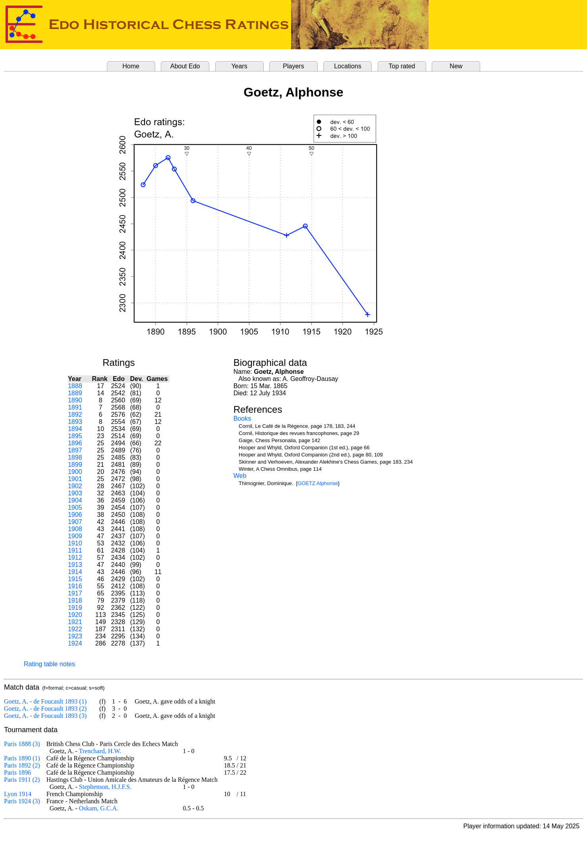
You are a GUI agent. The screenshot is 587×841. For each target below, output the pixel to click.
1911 (75, 550)
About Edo (185, 66)
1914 (75, 571)
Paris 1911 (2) (22, 779)
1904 (75, 500)
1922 (75, 629)
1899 (75, 464)
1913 (75, 564)
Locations (347, 66)
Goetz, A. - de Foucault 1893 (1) (45, 701)
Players (293, 66)
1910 (75, 543)
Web (240, 475)
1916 (75, 586)
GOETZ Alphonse (317, 483)
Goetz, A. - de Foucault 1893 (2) (45, 708)
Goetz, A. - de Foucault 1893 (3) (45, 715)
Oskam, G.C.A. (98, 808)
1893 (75, 421)
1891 (75, 407)
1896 (75, 443)
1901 (75, 479)
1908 (75, 529)
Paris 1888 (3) (22, 743)
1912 (75, 557)
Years (239, 66)
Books (242, 418)
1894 (75, 428)
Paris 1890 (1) (22, 758)
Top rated (402, 66)
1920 (75, 614)
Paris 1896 (17, 772)
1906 (75, 514)
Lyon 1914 (17, 794)
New (456, 66)
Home (130, 66)
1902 (75, 486)
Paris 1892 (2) (22, 765)
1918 (75, 600)
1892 (75, 414)
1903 (75, 493)
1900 (75, 471)
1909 (75, 536)
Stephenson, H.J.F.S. (105, 786)
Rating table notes (49, 664)
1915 (75, 579)
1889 (75, 393)
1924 (75, 643)
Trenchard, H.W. (100, 751)
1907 (75, 521)
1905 (75, 507)
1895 (75, 436)
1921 (75, 622)
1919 (75, 607)
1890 (75, 400)
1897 (75, 450)
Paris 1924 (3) (22, 801)
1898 (75, 457)
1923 (75, 636)
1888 (75, 386)
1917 (75, 593)
